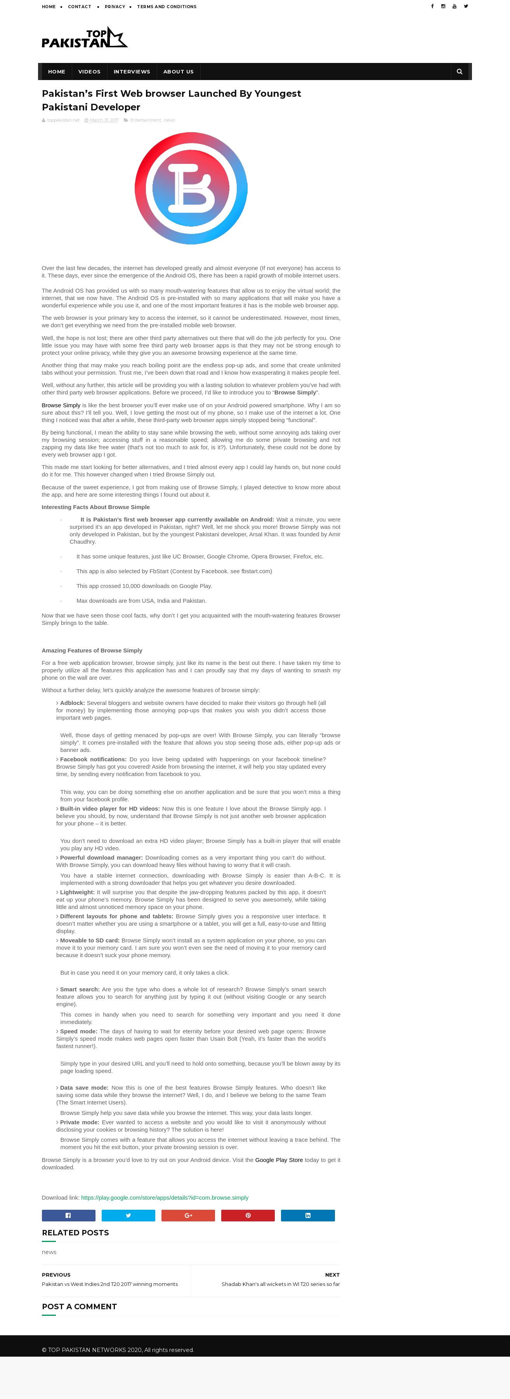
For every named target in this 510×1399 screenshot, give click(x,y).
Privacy (115, 6)
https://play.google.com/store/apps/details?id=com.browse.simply (165, 1249)
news (169, 120)
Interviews (132, 71)
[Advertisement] (327, 37)
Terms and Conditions (166, 6)
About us (178, 71)
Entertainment (145, 120)
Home (49, 6)
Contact (80, 6)
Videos (89, 71)
